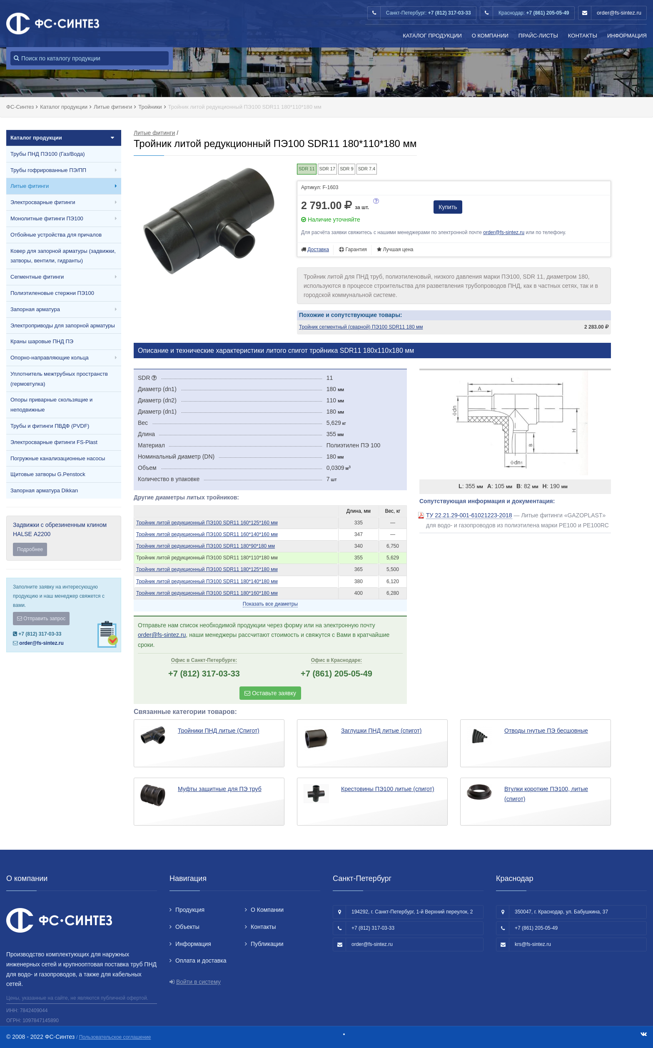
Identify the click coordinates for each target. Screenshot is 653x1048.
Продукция (189, 909)
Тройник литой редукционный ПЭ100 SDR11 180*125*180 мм (207, 569)
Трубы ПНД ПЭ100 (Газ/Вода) (47, 154)
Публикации (267, 944)
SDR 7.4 (367, 168)
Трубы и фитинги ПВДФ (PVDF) (49, 426)
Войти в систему (198, 981)
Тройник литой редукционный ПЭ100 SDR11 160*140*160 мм (207, 534)
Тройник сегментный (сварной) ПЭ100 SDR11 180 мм (361, 327)
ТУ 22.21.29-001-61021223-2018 (469, 515)
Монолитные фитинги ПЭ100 (46, 218)
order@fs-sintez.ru (619, 13)
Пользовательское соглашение (115, 1037)
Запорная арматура (35, 309)
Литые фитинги (29, 186)
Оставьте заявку (270, 693)
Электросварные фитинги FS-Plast (53, 442)
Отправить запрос (41, 618)
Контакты (582, 35)
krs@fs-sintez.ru (533, 944)
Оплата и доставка (200, 960)
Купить (448, 207)
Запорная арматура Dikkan (44, 490)
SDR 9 (346, 168)
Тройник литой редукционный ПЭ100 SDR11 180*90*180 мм (205, 546)
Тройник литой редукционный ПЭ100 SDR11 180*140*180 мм (207, 581)
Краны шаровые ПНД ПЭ (41, 341)
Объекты (187, 926)
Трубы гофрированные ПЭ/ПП (48, 170)
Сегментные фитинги (37, 277)
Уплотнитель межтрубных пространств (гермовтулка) (59, 379)
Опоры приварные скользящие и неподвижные (51, 405)
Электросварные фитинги (42, 202)
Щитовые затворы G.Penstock (47, 474)
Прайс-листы (538, 35)
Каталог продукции (432, 35)
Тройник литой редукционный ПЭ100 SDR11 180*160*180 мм (207, 593)
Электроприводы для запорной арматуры (62, 325)
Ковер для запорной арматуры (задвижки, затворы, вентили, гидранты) (63, 256)
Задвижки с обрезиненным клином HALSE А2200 (64, 539)
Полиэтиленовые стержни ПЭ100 (52, 293)
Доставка (318, 249)
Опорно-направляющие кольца (49, 357)
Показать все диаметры (270, 604)
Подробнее (30, 549)
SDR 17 (327, 168)
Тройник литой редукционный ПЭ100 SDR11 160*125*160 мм (207, 523)
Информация (627, 35)
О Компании (490, 35)
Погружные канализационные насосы (57, 458)
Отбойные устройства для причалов (56, 235)
